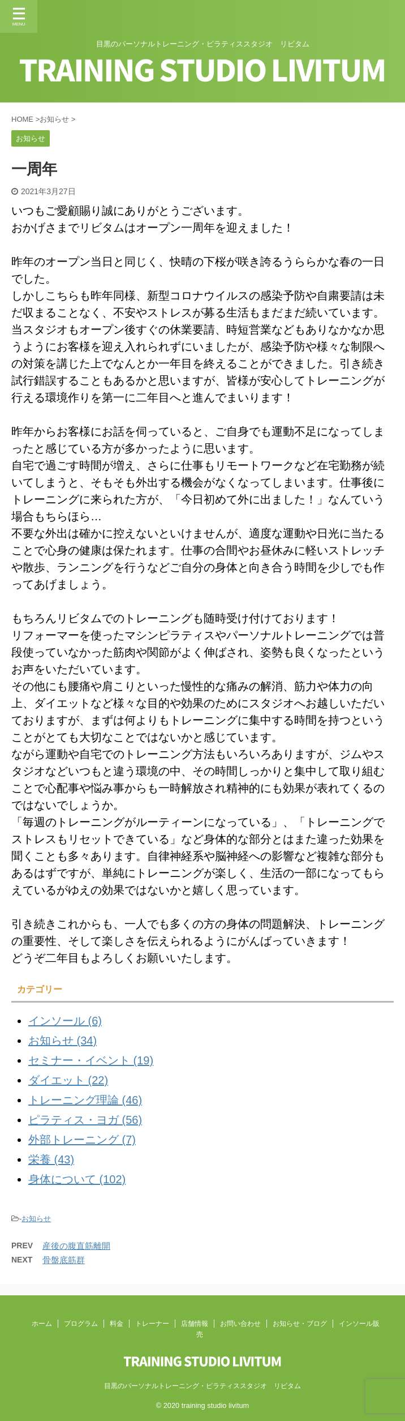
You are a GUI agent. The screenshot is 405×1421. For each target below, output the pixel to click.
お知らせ (36, 1218)
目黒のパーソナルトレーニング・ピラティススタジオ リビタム (202, 1386)
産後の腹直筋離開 (76, 1246)
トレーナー (152, 1324)
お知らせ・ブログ (300, 1324)
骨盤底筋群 (63, 1260)
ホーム (42, 1324)
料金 (116, 1324)
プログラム (81, 1324)
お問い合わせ (240, 1324)
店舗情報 (194, 1324)
